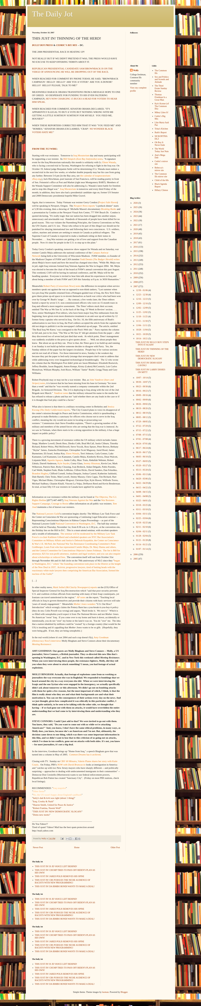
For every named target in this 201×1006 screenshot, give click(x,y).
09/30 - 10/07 (142, 382)
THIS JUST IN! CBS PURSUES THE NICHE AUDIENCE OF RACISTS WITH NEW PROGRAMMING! (62, 881)
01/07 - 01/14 (142, 549)
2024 (135, 212)
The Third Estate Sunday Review (161, 88)
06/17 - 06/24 (142, 448)
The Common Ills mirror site (161, 175)
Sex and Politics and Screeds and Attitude (162, 79)
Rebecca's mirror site (159, 169)
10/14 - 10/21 (142, 338)
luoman (105, 992)
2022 (135, 220)
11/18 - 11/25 (142, 316)
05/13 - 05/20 (142, 470)
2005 (135, 559)
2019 (135, 233)
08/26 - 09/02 (142, 404)
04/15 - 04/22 (142, 487)
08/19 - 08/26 (142, 408)
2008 (135, 282)
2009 (135, 277)
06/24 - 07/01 (142, 443)
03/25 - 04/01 (142, 500)
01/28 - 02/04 (142, 536)
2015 (135, 251)
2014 (135, 256)
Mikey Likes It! (161, 112)
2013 (135, 260)
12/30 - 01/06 (142, 290)
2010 (135, 273)
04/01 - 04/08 (142, 496)
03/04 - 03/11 (142, 514)
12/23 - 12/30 (142, 294)
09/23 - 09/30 (142, 386)
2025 (135, 207)
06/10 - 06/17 (142, 452)
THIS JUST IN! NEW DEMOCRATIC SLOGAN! (57, 811)
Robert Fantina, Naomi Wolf (46, 808)
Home (76, 847)
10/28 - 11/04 (142, 330)
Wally (136, 70)
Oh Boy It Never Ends (160, 143)
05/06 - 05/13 (142, 474)
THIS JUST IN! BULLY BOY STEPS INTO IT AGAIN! (152, 343)
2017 (135, 242)
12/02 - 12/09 (142, 308)
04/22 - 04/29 (142, 483)
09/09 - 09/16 (142, 395)
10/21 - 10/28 (142, 334)
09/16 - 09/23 (142, 391)
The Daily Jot (52, 14)
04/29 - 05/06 (142, 479)
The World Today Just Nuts (162, 150)
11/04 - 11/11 (142, 325)
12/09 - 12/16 (142, 303)
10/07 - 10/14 (142, 378)
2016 (135, 247)
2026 (135, 203)
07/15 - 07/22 (142, 430)
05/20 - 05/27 (142, 465)
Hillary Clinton (161, 190)
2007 (135, 286)
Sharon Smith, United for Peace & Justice (53, 804)
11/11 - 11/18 (142, 321)
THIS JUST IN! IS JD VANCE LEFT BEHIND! (56, 866)
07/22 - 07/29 (142, 426)
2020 (135, 229)
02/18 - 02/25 (142, 522)
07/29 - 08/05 (142, 421)
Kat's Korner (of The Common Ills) (162, 106)
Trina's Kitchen (161, 129)
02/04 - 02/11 (142, 531)
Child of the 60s (162, 180)
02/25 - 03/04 (142, 518)
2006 (135, 554)
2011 (135, 269)
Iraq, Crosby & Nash (43, 801)
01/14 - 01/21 (142, 544)
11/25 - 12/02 (142, 312)
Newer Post (38, 847)
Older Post (115, 847)
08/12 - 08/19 (142, 413)
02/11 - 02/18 (142, 527)
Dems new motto (41, 814)
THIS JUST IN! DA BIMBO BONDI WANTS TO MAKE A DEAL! (65, 886)
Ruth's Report (161, 132)
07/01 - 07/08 (142, 439)
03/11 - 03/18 (142, 509)
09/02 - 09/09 (142, 400)
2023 (135, 216)
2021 (135, 225)
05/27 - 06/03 (142, 461)
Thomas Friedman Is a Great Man (161, 97)
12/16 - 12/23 (142, 299)
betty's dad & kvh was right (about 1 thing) (53, 798)
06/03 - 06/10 (142, 457)
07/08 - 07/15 (142, 435)
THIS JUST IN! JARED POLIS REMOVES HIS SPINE (59, 876)
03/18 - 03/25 (142, 505)
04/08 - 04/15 (142, 492)
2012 (135, 264)
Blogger (124, 992)
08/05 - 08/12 (142, 417)
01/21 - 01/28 (142, 540)
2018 (135, 238)
